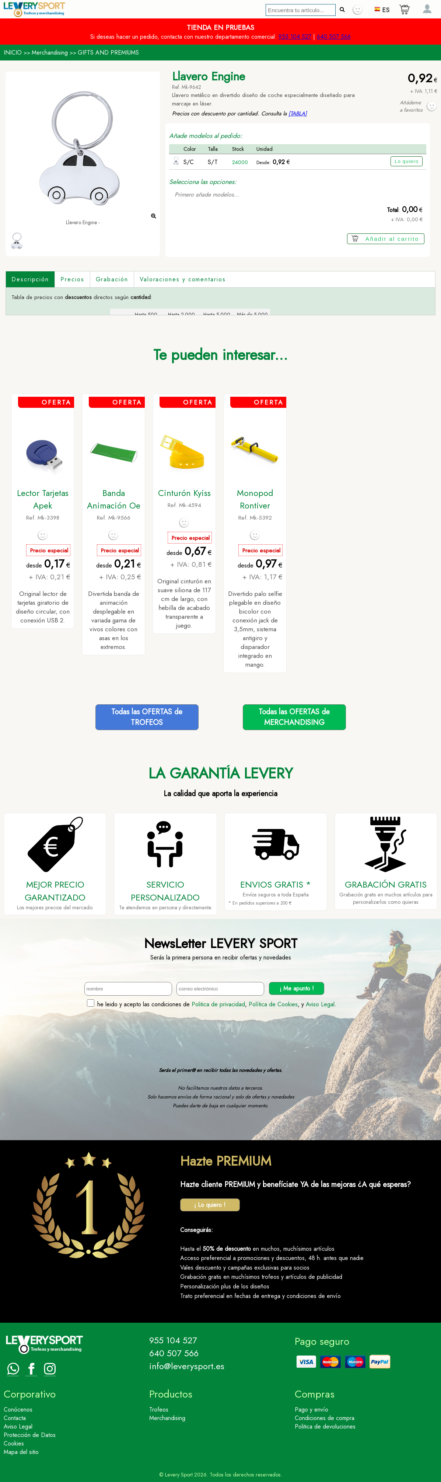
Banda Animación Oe (113, 499)
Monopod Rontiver (255, 499)
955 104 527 (295, 36)
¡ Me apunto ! (297, 988)
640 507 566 (334, 36)
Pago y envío (311, 1409)
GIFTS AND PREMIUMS (108, 52)
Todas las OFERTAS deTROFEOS (146, 717)
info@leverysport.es (186, 1366)
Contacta (15, 1418)
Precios (72, 279)
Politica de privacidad (218, 1004)
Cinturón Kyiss (184, 493)
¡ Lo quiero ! (209, 1205)
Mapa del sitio (21, 1452)
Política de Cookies (273, 1004)
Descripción (30, 279)
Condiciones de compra (324, 1418)
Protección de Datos (30, 1435)
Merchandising (50, 52)
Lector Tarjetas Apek (43, 499)
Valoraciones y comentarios (183, 279)
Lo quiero (407, 161)
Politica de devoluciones (325, 1426)
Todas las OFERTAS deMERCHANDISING (294, 717)
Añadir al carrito (392, 239)
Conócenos (18, 1409)
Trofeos (158, 1409)
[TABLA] (297, 114)
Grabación (112, 279)
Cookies (14, 1443)
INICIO (13, 52)
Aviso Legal (320, 1004)
